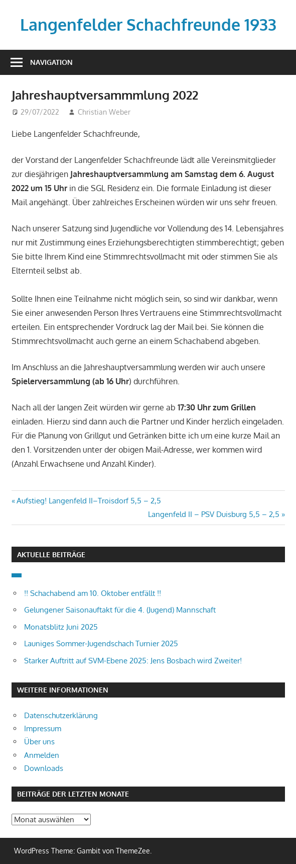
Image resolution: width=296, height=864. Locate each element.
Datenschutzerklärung (61, 715)
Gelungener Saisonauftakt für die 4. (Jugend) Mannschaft (120, 610)
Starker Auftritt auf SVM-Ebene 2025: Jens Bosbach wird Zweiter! (133, 660)
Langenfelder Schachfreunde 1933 (148, 24)
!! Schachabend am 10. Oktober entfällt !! (92, 593)
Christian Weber (104, 112)
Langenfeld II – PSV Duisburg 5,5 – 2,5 (213, 514)
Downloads (43, 768)
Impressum (42, 728)
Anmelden (41, 755)
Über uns (39, 741)
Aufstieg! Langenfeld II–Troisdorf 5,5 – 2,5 (88, 500)
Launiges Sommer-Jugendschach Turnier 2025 (101, 643)
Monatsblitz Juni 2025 (61, 627)
